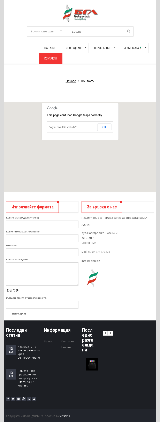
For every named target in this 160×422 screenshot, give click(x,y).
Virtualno (65, 416)
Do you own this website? (63, 127)
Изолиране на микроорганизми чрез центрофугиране (29, 352)
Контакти (67, 341)
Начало (71, 81)
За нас (48, 341)
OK (104, 127)
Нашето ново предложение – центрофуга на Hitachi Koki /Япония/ (28, 378)
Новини (66, 347)
